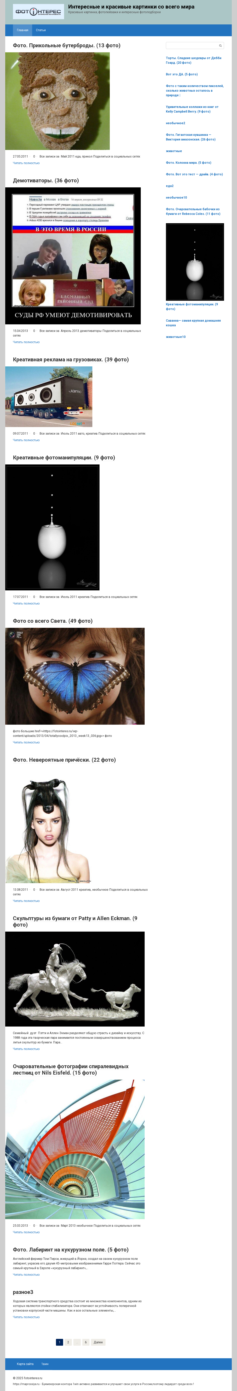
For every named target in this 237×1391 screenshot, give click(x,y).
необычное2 (175, 123)
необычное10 (176, 197)
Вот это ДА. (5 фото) (182, 74)
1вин (44, 1364)
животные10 (175, 337)
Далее (98, 1342)
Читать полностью (26, 163)
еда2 (169, 186)
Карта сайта (25, 1364)
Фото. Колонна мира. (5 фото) (188, 163)
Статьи (41, 30)
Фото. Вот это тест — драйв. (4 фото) (194, 174)
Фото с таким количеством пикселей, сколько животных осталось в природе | (195, 90)
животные (174, 151)
